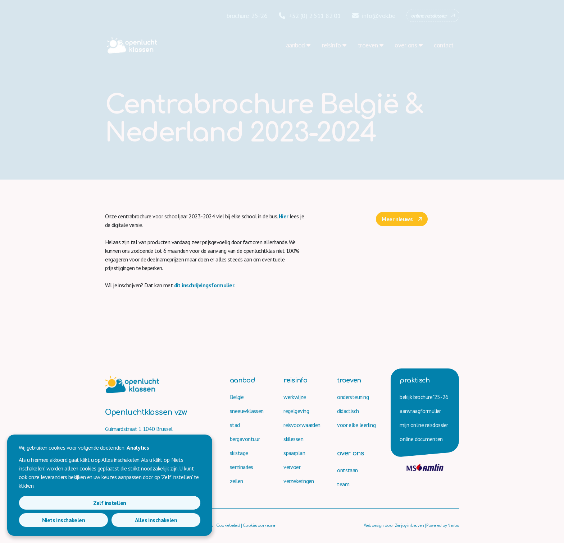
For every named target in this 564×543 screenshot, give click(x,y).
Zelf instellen (48, 520)
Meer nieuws (397, 219)
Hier (284, 216)
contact (443, 45)
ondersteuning (353, 396)
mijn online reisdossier (424, 424)
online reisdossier (429, 15)
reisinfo (331, 45)
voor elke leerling (356, 424)
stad (235, 424)
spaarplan (294, 452)
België (237, 396)
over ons (406, 45)
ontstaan (347, 470)
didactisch (348, 410)
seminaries (241, 466)
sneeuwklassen (247, 410)
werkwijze (294, 396)
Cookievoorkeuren (260, 526)
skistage (239, 452)
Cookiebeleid (228, 526)
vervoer (291, 466)
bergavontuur (245, 438)
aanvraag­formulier (420, 410)
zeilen (236, 480)
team (343, 484)
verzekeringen (298, 480)
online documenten (421, 438)
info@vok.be (373, 15)
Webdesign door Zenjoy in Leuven (394, 526)
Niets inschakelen (109, 520)
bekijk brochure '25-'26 (424, 396)
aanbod (295, 45)
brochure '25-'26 (247, 15)
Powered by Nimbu (442, 526)
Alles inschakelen (171, 520)
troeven (368, 45)
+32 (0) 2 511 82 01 (310, 15)
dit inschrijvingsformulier (204, 285)
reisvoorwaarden (301, 424)
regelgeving (296, 410)
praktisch (414, 380)
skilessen (293, 438)
